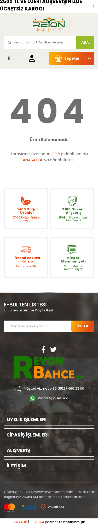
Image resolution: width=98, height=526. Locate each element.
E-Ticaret (37, 522)
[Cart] (71, 58)
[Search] (49, 42)
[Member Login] (32, 58)
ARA (85, 42)
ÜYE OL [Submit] (83, 326)
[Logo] (49, 24)
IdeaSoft (20, 522)
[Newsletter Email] (49, 326)
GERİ (55, 153)
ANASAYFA (32, 160)
